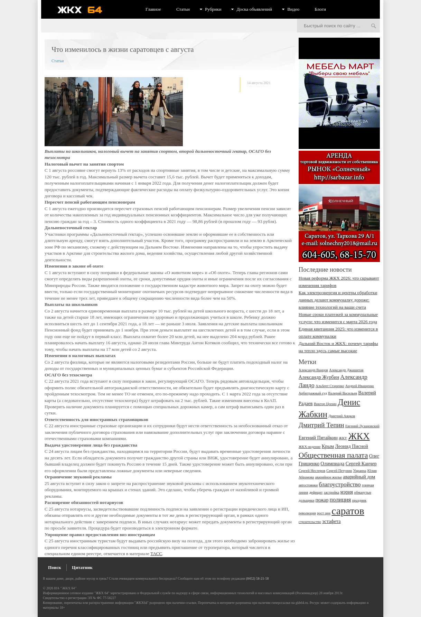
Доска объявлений (254, 9)
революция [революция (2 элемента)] (307, 513)
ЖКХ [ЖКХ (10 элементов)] (358, 436)
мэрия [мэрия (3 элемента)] (346, 492)
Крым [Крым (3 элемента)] (328, 446)
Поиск (54, 567)
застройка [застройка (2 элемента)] (331, 492)
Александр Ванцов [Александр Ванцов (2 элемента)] (313, 370)
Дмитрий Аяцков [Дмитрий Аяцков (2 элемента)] (341, 416)
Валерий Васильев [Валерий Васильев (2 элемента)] (342, 393)
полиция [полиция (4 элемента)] (340, 499)
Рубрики (213, 9)
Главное (153, 9)
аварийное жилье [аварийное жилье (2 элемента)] (328, 477)
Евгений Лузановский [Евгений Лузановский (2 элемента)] (362, 426)
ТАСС (156, 553)
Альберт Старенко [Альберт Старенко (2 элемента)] (330, 386)
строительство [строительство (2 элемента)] (310, 522)
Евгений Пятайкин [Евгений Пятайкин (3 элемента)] (318, 437)
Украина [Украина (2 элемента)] (359, 471)
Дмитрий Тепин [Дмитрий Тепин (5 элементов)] (321, 425)
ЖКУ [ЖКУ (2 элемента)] (343, 438)
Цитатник (82, 567)
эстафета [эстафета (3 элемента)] (331, 521)
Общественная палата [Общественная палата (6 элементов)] (333, 455)
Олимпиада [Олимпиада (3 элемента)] (332, 463)
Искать (373, 26)
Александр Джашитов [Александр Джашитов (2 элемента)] (346, 370)
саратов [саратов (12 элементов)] (347, 510)
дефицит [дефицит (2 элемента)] (315, 492)
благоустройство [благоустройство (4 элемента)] (340, 484)
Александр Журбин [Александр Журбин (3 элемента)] (319, 377)
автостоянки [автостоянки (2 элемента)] (308, 485)
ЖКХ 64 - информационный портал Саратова (84, 9)
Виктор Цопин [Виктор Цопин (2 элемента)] (325, 404)
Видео (293, 9)
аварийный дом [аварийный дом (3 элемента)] (359, 476)
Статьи (183, 9)
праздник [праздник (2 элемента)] (359, 500)
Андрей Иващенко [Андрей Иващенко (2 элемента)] (359, 386)
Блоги (320, 9)
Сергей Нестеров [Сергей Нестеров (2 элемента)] (312, 471)
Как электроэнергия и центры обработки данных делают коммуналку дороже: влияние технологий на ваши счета (338, 300)
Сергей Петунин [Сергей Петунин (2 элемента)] (339, 471)
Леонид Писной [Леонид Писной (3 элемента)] (351, 446)
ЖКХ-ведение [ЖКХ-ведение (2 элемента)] (310, 447)
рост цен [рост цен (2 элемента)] (323, 513)
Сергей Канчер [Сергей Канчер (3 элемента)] (361, 463)
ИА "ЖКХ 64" (65, 588)
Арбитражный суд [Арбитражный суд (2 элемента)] (313, 393)
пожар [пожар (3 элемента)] (322, 500)
